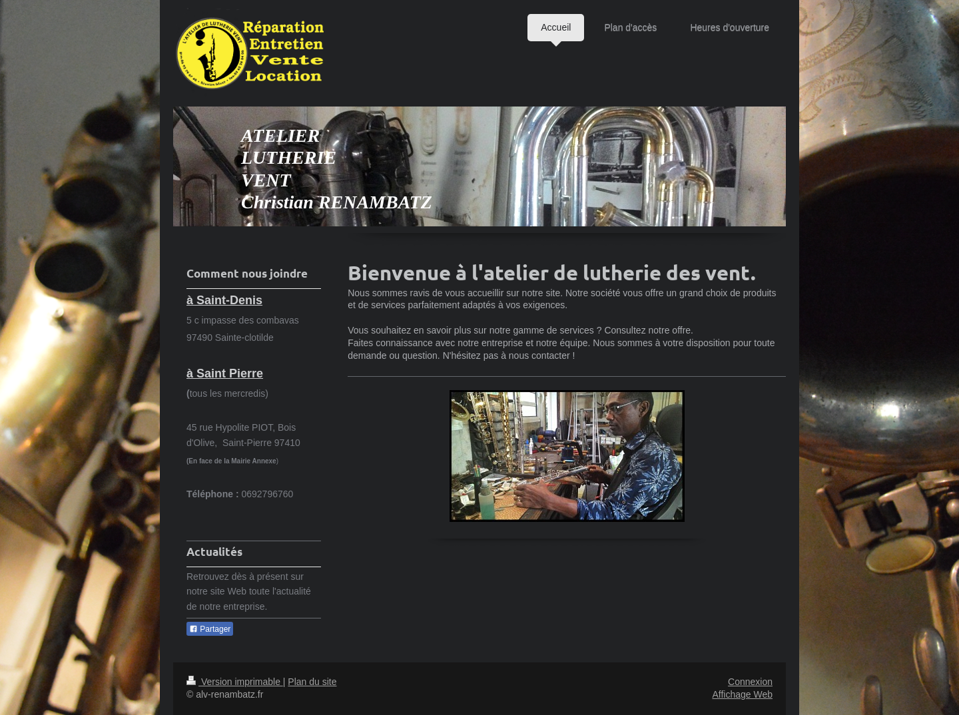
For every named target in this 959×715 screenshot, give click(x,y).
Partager (209, 629)
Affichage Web (742, 694)
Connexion (750, 681)
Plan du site (312, 681)
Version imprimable (234, 681)
